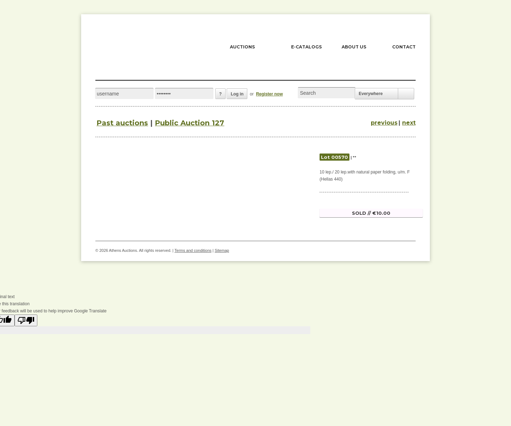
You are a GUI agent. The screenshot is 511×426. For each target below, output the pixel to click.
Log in (237, 94)
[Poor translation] (26, 320)
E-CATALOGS (306, 47)
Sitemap (222, 250)
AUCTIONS (242, 47)
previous (384, 122)
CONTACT (404, 47)
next (409, 122)
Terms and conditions (192, 250)
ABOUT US (354, 47)
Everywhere (371, 93)
